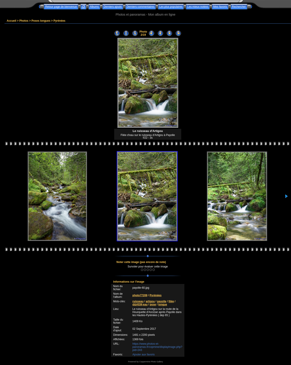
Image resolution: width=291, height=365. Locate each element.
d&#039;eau (140, 304)
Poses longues (41, 20)
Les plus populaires (170, 6)
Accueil (11, 20)
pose (153, 304)
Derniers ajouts (113, 6)
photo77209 (140, 295)
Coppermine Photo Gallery (151, 362)
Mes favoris (220, 6)
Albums (94, 6)
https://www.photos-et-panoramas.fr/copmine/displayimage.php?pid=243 (157, 347)
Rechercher (239, 6)
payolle (161, 301)
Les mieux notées (197, 6)
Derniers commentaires (140, 6)
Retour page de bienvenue (61, 6)
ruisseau (138, 301)
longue (162, 304)
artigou (150, 301)
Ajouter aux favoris (144, 354)
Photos (23, 20)
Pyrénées (59, 20)
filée (171, 301)
